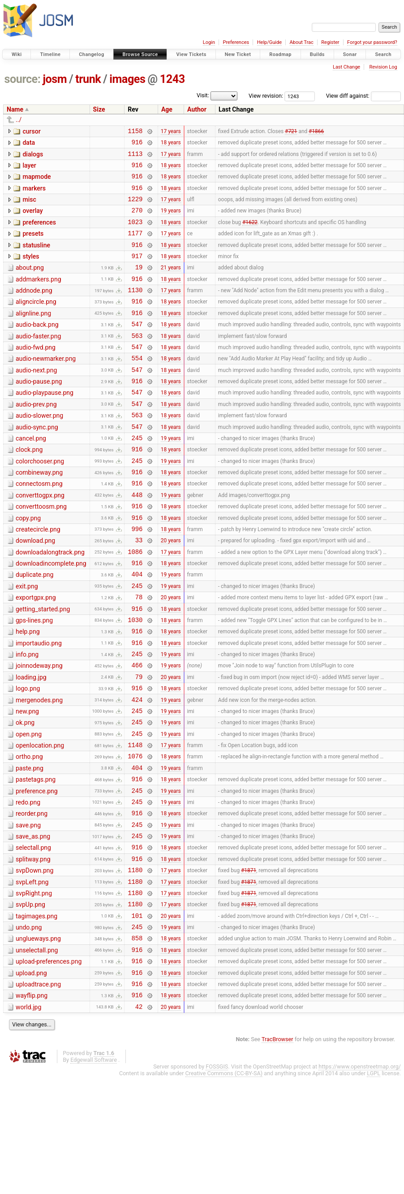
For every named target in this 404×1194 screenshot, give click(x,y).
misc (29, 207)
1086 (135, 602)
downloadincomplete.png (51, 614)
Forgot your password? (372, 42)
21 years (171, 284)
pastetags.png (36, 856)
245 (137, 475)
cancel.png (31, 474)
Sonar (350, 54)
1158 (135, 132)
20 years (171, 590)
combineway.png (39, 512)
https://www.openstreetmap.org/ (359, 1171)
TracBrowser (277, 1144)
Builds (317, 54)
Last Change (346, 67)
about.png (30, 283)
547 (137, 348)
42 (139, 1111)
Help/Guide (269, 42)
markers (34, 195)
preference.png (37, 869)
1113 (135, 157)
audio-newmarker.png (46, 385)
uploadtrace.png (38, 1085)
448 (137, 539)
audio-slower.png (39, 449)
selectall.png (33, 932)
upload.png (31, 1072)
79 (139, 742)
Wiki (17, 54)
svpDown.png (34, 957)
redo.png (28, 881)
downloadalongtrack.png (50, 602)
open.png (29, 805)
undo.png (29, 1021)
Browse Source (140, 54)
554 (137, 386)
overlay (32, 220)
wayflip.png (31, 1097)
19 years (171, 221)
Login (209, 42)
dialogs (32, 156)
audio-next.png (36, 398)
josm (55, 79)
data (28, 143)
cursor (31, 131)
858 (137, 1034)
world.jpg (28, 1110)
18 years (171, 145)
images (127, 79)
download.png (35, 589)
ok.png (25, 792)
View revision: (266, 95)
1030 (135, 679)
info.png (27, 716)
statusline (36, 258)
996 (137, 577)
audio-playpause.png (44, 423)
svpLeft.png (32, 970)
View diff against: (363, 95)
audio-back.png (37, 347)
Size (99, 109)
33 (139, 589)
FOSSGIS (217, 1171)
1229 (135, 208)
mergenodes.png (39, 767)
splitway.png (33, 945)
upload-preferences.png (49, 1059)
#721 (291, 132)
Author (196, 109)
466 (137, 729)
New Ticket (238, 54)
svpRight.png (34, 983)
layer (29, 169)
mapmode (36, 182)
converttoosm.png (41, 550)
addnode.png (34, 309)
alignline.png (33, 334)
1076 (135, 831)
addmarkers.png (38, 296)
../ (18, 119)
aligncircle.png (36, 321)
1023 (135, 233)
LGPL (373, 1178)
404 (137, 627)
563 (137, 361)
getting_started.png (43, 665)
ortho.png (29, 830)
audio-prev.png (36, 436)
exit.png (27, 640)
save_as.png (33, 919)
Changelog (91, 54)
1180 (135, 958)
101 (137, 1009)
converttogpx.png (40, 538)
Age (166, 109)
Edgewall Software (93, 1164)
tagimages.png (36, 1008)
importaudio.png (39, 703)
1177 (135, 246)
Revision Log (383, 67)
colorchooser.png (40, 500)
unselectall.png (37, 1047)
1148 (135, 818)
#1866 (316, 132)
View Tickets (191, 54)
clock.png (29, 487)
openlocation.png (40, 818)
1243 (172, 79)
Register (330, 42)
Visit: (203, 95)
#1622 (250, 233)
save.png (28, 907)
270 (137, 220)
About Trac (302, 42)
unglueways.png (38, 1034)
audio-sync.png (37, 462)
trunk (88, 79)
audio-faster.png (38, 360)
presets (32, 245)
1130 (135, 310)
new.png (27, 779)
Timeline (50, 54)
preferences (39, 233)
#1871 (248, 959)
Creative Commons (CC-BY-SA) (224, 1178)
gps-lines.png (34, 678)
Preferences (236, 42)
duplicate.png (34, 627)
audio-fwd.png (36, 372)
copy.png (28, 563)
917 (137, 272)
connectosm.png (39, 525)
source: (22, 79)
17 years (171, 132)
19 (139, 284)
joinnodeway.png (39, 728)
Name (15, 109)
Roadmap (280, 54)
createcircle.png (38, 576)
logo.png (28, 754)
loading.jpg (31, 741)
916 (137, 144)
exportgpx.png (36, 652)
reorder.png (31, 894)
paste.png (29, 843)
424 (137, 768)
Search (383, 54)
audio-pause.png (39, 411)
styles (30, 271)
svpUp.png (30, 995)
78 (139, 653)
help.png (28, 690)
